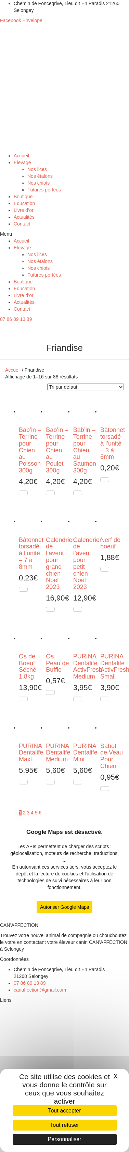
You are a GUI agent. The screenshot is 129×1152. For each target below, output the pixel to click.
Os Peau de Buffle (57, 663)
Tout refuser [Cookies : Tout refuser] (64, 1125)
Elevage (22, 162)
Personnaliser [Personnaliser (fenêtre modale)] (64, 1139)
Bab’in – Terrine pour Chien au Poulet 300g (57, 450)
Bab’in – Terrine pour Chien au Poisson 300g (30, 450)
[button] (64, 234)
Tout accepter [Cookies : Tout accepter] (64, 1111)
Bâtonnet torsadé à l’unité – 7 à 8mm (31, 553)
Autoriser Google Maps (64, 907)
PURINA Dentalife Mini (85, 753)
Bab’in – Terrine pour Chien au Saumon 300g (84, 450)
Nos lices (37, 169)
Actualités (24, 217)
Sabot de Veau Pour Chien (111, 756)
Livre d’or (24, 210)
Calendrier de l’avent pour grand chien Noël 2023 (60, 563)
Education (24, 203)
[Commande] (85, 387)
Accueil (21, 155)
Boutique (23, 196)
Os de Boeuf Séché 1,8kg (27, 666)
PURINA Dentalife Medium (58, 753)
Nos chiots (38, 183)
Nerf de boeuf (110, 543)
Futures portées (44, 189)
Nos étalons (40, 176)
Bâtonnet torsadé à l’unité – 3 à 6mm (112, 443)
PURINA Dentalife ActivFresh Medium (87, 666)
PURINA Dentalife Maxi (31, 753)
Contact (22, 224)
